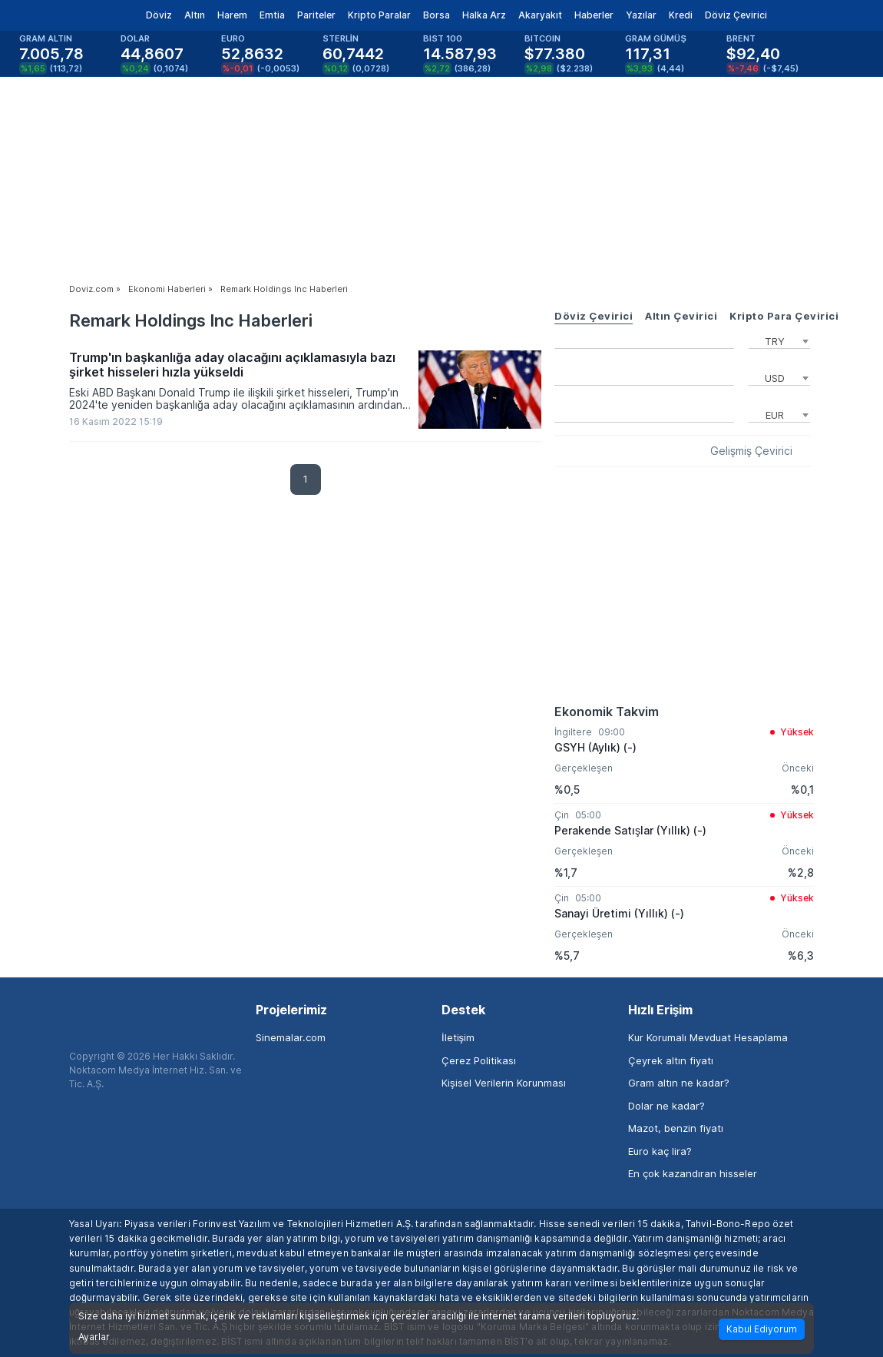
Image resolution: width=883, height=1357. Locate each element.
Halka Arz (484, 15)
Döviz (159, 15)
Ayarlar (94, 1337)
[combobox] (779, 339)
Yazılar (641, 15)
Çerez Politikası (479, 1060)
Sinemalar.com (291, 1037)
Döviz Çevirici (736, 15)
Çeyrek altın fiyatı (670, 1060)
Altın (194, 15)
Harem (232, 15)
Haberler (593, 15)
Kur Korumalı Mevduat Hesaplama (708, 1037)
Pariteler (316, 15)
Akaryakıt (540, 15)
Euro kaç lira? (660, 1151)
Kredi (681, 15)
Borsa (436, 15)
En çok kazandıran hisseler (692, 1173)
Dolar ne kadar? (666, 1106)
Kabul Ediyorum (761, 1329)
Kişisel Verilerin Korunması (504, 1083)
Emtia (272, 15)
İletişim (458, 1037)
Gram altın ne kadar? (678, 1083)
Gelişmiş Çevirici (751, 451)
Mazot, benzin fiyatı (675, 1128)
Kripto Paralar (379, 15)
